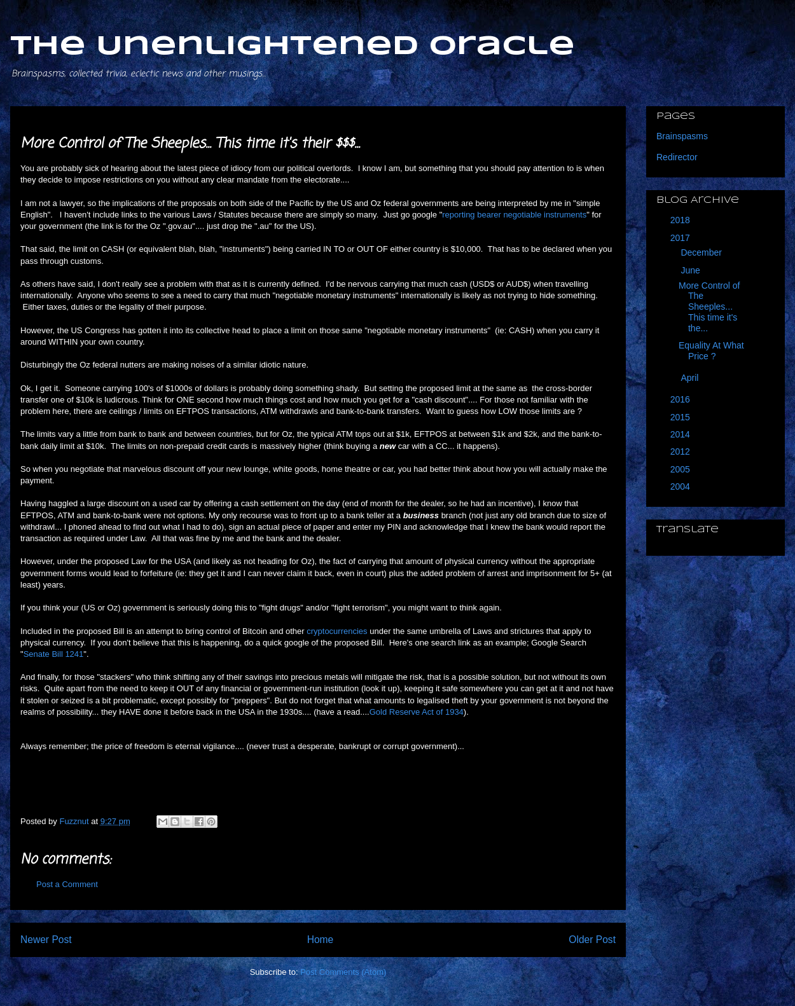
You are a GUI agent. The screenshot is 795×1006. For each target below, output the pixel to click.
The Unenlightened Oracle (292, 47)
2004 (681, 486)
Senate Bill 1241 (54, 654)
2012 (681, 451)
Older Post (592, 939)
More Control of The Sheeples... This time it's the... (709, 306)
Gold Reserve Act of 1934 (417, 712)
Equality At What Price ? (711, 350)
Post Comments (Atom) (343, 972)
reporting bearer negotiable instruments (514, 214)
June (691, 270)
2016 (681, 399)
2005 (681, 469)
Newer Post (46, 939)
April (691, 378)
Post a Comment (67, 884)
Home (320, 939)
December (702, 252)
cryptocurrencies (337, 631)
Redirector (677, 157)
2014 (681, 434)
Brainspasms (682, 136)
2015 (681, 417)
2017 (681, 238)
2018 (681, 220)
